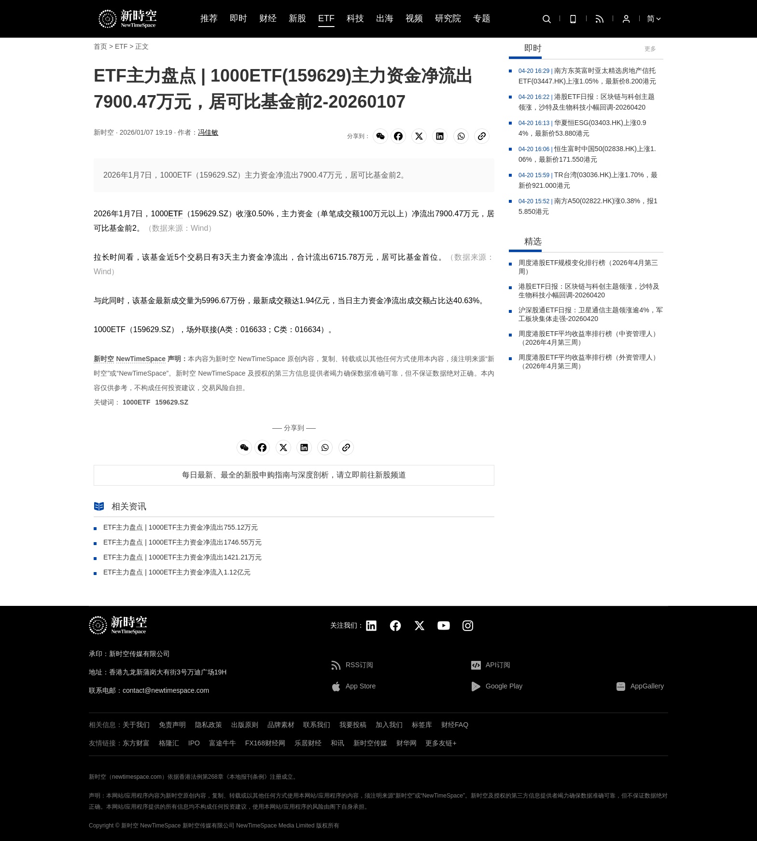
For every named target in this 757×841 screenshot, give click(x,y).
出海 (384, 18)
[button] (687, 768)
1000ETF (137, 402)
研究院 (448, 18)
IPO (194, 743)
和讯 (337, 743)
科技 (355, 18)
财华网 (406, 743)
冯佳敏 (208, 132)
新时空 (104, 359)
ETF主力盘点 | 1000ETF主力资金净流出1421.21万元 (182, 557)
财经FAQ (454, 725)
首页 (100, 46)
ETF (326, 18)
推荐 (209, 18)
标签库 (422, 725)
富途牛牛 (222, 743)
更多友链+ (440, 743)
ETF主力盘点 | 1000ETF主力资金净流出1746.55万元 (182, 542)
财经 (268, 18)
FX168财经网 (265, 743)
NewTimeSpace (141, 359)
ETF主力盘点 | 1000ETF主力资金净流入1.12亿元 (177, 572)
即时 (238, 18)
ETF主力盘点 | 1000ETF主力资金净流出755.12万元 (180, 527)
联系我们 (316, 725)
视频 (414, 18)
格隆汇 (169, 743)
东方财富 (136, 743)
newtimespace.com (137, 776)
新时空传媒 (370, 743)
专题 (482, 18)
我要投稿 (352, 725)
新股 (297, 18)
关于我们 (136, 725)
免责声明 (172, 725)
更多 (650, 48)
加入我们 (389, 725)
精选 (525, 242)
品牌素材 (280, 725)
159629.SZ (171, 402)
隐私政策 (208, 725)
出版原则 (244, 725)
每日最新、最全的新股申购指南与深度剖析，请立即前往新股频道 (294, 475)
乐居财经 (308, 743)
